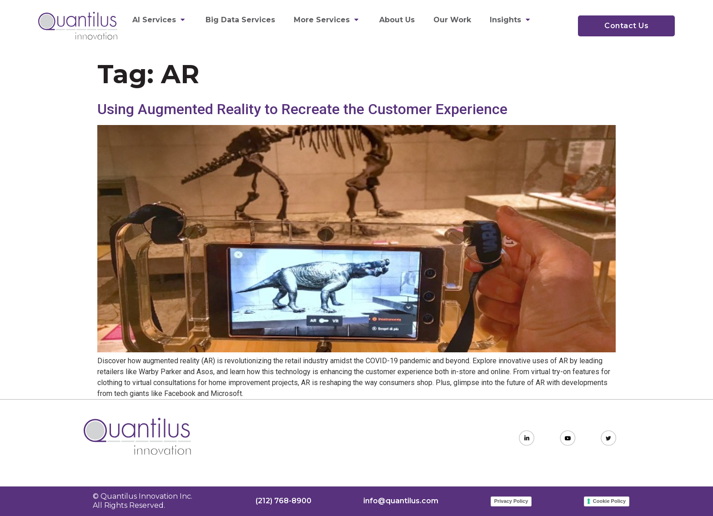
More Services (327, 20)
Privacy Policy (511, 501)
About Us (397, 19)
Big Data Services (240, 19)
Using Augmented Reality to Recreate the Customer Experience (302, 109)
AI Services (159, 20)
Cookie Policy (609, 501)
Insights (511, 20)
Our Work (452, 19)
